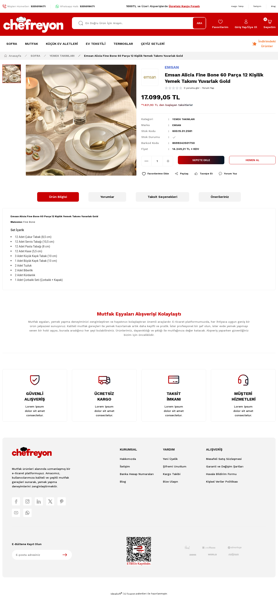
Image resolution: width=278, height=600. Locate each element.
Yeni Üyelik (170, 459)
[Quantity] (157, 161)
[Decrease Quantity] (146, 161)
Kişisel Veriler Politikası (222, 482)
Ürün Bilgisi (58, 197)
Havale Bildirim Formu (221, 474)
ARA (199, 23)
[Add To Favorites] (157, 174)
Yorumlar (107, 197)
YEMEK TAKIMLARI (184, 119)
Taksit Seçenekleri (162, 197)
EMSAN (172, 67)
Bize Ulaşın (170, 482)
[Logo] (33, 24)
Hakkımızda (128, 459)
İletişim (125, 467)
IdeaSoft (116, 597)
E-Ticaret (129, 597)
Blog (123, 482)
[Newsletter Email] (42, 558)
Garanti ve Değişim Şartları (224, 467)
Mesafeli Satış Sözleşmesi (224, 459)
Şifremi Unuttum (174, 467)
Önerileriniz (220, 197)
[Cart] (269, 24)
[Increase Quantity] (168, 161)
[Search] (139, 23)
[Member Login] (246, 24)
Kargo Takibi (171, 474)
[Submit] (65, 558)
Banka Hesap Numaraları (137, 474)
